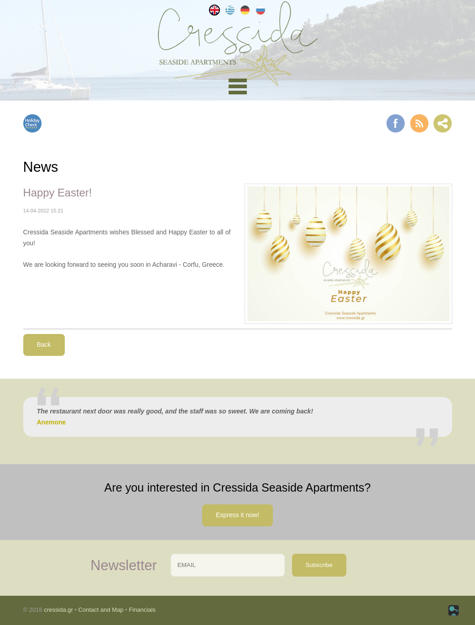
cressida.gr (58, 609)
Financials (142, 609)
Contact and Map (101, 609)
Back (44, 344)
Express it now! (237, 515)
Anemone (51, 422)
